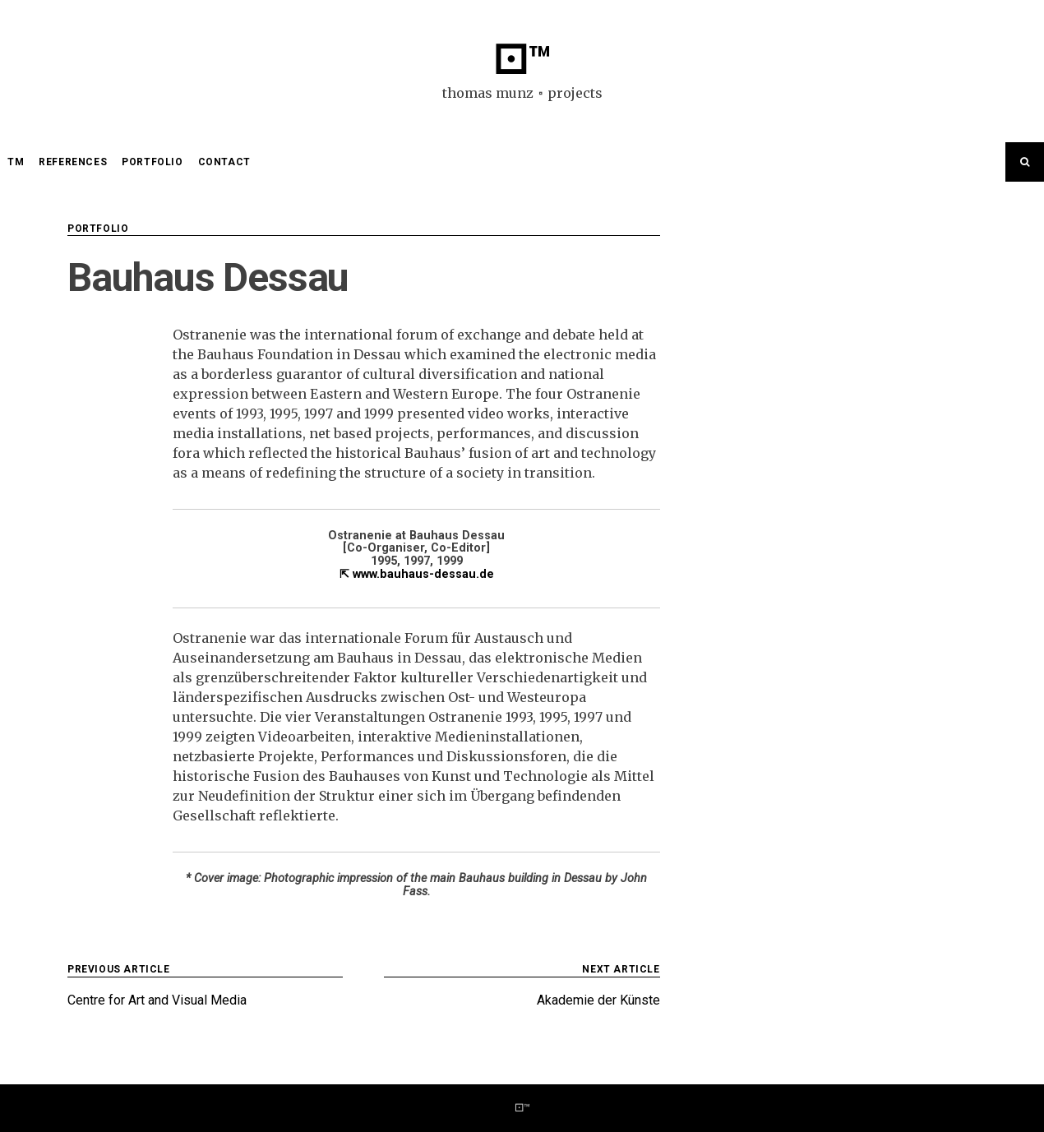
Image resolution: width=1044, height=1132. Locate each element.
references (73, 162)
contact (224, 162)
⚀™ (522, 60)
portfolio (152, 162)
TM (15, 162)
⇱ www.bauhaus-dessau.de (417, 574)
